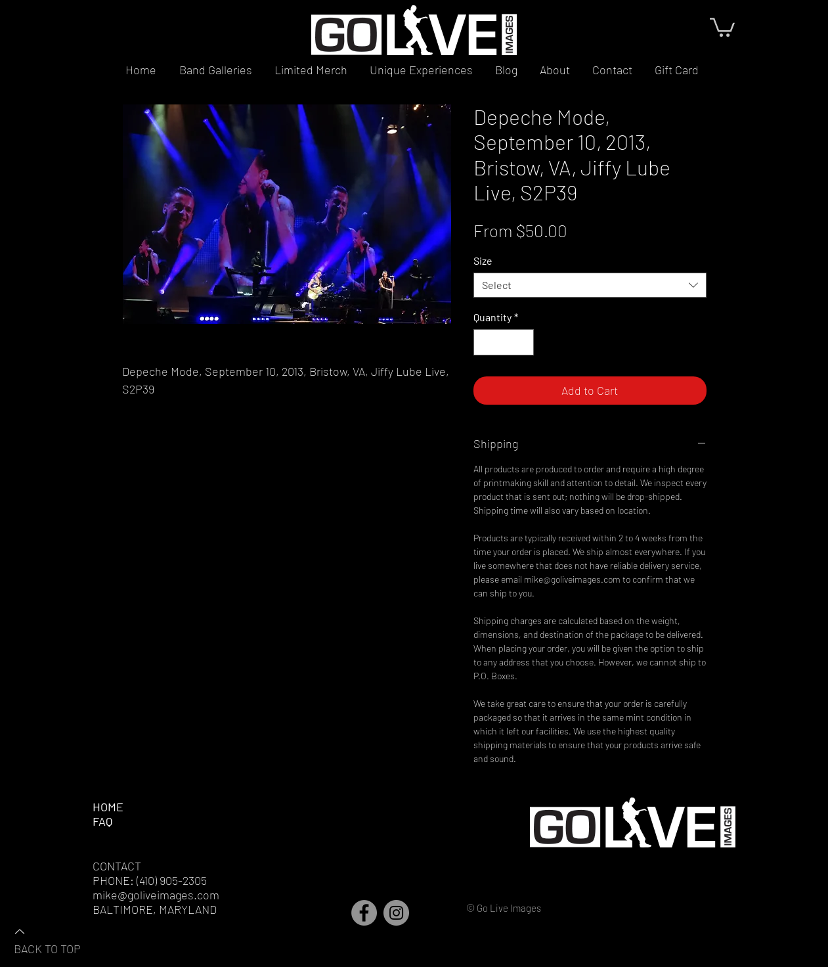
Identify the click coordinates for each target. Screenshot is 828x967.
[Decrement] (484, 342)
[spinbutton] (503, 342)
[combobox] (590, 285)
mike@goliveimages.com (156, 895)
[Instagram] (396, 913)
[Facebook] (364, 913)
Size (482, 260)
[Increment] (522, 342)
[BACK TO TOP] (59, 939)
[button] (722, 26)
